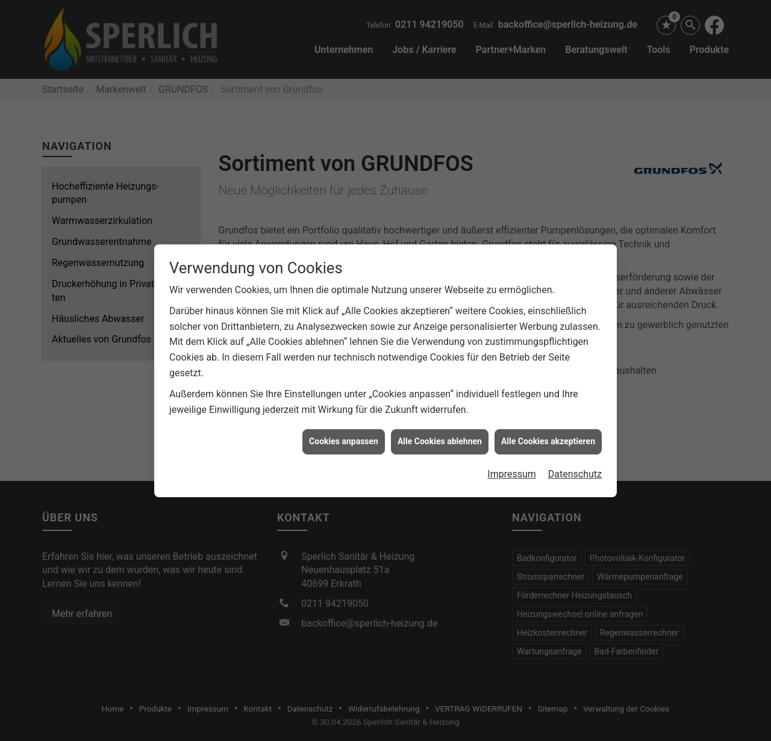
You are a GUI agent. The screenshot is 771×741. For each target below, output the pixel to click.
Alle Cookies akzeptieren (548, 437)
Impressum (511, 470)
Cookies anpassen (343, 437)
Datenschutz (575, 470)
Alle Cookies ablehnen (440, 437)
